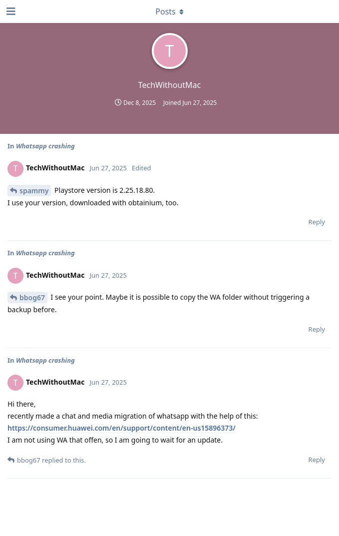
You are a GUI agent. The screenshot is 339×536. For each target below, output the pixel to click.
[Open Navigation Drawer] (10, 11)
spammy (33, 190)
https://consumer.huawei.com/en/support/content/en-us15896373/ (121, 428)
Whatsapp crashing (45, 145)
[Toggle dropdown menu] (170, 11)
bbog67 (32, 297)
